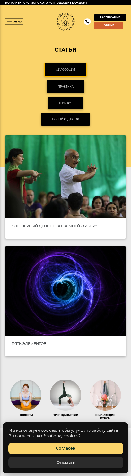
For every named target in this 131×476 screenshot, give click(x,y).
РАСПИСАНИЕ (110, 17)
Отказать (66, 462)
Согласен (65, 448)
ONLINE (109, 25)
